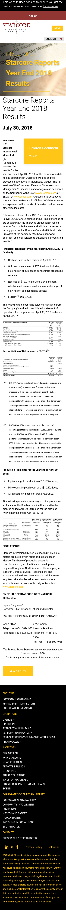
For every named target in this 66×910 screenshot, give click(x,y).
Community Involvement (18, 804)
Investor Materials (15, 779)
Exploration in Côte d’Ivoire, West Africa (29, 737)
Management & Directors (19, 703)
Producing (9, 724)
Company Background (17, 699)
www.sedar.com (23, 196)
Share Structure (14, 775)
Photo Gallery (12, 741)
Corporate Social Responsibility (24, 794)
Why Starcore (12, 757)
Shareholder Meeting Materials (24, 784)
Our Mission (10, 753)
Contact (8, 832)
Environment (11, 808)
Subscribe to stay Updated (20, 838)
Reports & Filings (14, 766)
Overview (9, 719)
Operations (10, 713)
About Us (8, 693)
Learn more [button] (50, 6)
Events (7, 788)
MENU (57, 28)
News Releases (12, 762)
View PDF (36, 156)
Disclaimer (52, 847)
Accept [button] (33, 15)
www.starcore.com (45, 192)
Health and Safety (15, 813)
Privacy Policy (33, 847)
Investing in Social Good (18, 822)
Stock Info (10, 770)
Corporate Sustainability (19, 800)
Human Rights (12, 817)
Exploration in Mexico (17, 728)
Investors (9, 747)
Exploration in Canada (17, 732)
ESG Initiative (11, 826)
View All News (18, 670)
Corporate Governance (18, 707)
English (54, 38)
